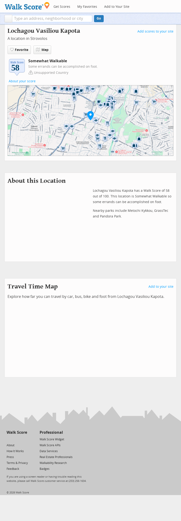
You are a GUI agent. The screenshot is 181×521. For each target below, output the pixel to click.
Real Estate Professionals (56, 457)
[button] (8, 18)
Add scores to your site (155, 31)
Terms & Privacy (17, 463)
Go (99, 19)
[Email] (24, 439)
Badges (44, 469)
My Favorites (87, 7)
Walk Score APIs (50, 445)
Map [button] (42, 50)
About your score (22, 81)
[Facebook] (16, 439)
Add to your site (160, 287)
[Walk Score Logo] (27, 6)
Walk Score (17, 432)
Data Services (49, 451)
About (10, 445)
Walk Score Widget (52, 439)
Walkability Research (53, 463)
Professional (51, 432)
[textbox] (52, 18)
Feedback (13, 469)
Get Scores (61, 7)
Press (10, 457)
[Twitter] (9, 439)
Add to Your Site (116, 7)
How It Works (15, 451)
